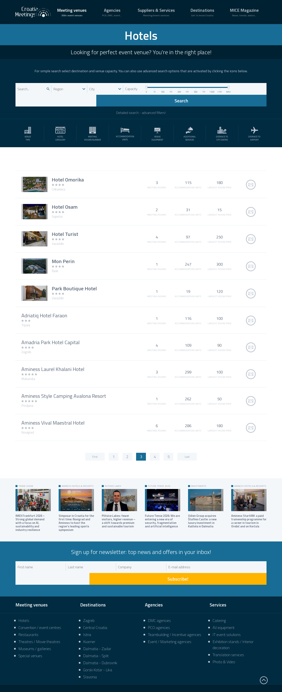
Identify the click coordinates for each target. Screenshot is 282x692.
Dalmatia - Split (96, 632)
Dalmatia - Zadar (97, 625)
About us (132, 675)
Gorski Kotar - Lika (97, 646)
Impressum (155, 675)
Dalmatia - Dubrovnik (100, 639)
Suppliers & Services (156, 12)
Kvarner (89, 618)
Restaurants (28, 611)
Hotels (23, 597)
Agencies (112, 12)
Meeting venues (71, 12)
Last (187, 445)
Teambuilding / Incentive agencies (174, 611)
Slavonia (90, 653)
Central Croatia (95, 604)
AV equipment (224, 604)
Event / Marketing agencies (169, 618)
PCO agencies (159, 604)
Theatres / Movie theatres (39, 618)
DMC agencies (159, 597)
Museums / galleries (34, 625)
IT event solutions (227, 611)
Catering (219, 597)
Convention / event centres (39, 604)
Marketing (179, 675)
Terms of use (203, 675)
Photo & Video (224, 638)
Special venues (30, 632)
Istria (87, 611)
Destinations (202, 12)
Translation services (228, 631)
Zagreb (89, 597)
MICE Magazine (244, 12)
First (94, 445)
